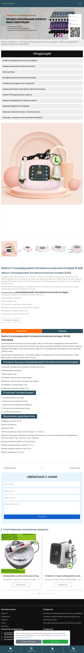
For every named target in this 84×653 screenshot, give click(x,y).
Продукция (13, 42)
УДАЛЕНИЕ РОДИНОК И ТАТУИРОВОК (16, 106)
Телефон (73, 20)
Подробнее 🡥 (21, 585)
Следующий (75, 468)
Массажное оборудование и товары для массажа (20, 100)
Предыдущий (10, 468)
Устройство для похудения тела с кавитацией (18, 83)
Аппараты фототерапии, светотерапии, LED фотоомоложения (24, 89)
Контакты (73, 649)
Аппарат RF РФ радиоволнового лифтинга (17, 95)
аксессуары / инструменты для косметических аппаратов (22, 117)
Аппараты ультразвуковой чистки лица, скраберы (38, 42)
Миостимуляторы (9, 72)
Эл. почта (73, 16)
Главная (4, 42)
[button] (30, 593)
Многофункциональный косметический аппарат (19, 78)
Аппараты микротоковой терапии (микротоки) (19, 66)
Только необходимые (28, 641)
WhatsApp (73, 24)
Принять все (55, 641)
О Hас (52, 649)
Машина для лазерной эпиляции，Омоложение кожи (21, 112)
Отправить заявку (11, 320)
